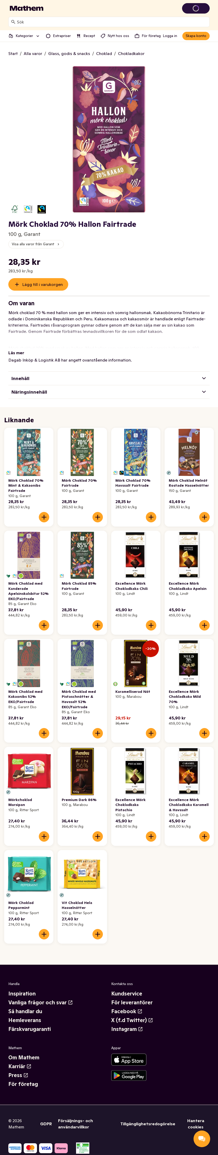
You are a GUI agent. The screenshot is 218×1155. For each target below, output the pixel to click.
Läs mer (16, 353)
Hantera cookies (195, 1123)
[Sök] (13, 22)
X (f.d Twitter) (132, 1020)
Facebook (126, 1011)
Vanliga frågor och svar (40, 1002)
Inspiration (22, 993)
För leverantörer (132, 1002)
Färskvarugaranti (29, 1029)
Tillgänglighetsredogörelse (147, 1123)
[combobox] (112, 22)
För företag (23, 1084)
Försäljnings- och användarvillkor (75, 1123)
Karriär (20, 1066)
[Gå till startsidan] (26, 8)
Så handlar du (25, 1011)
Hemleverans (24, 1020)
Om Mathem (23, 1057)
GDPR (46, 1123)
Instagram (127, 1029)
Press (18, 1075)
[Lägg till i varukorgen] (44, 517)
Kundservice (126, 993)
